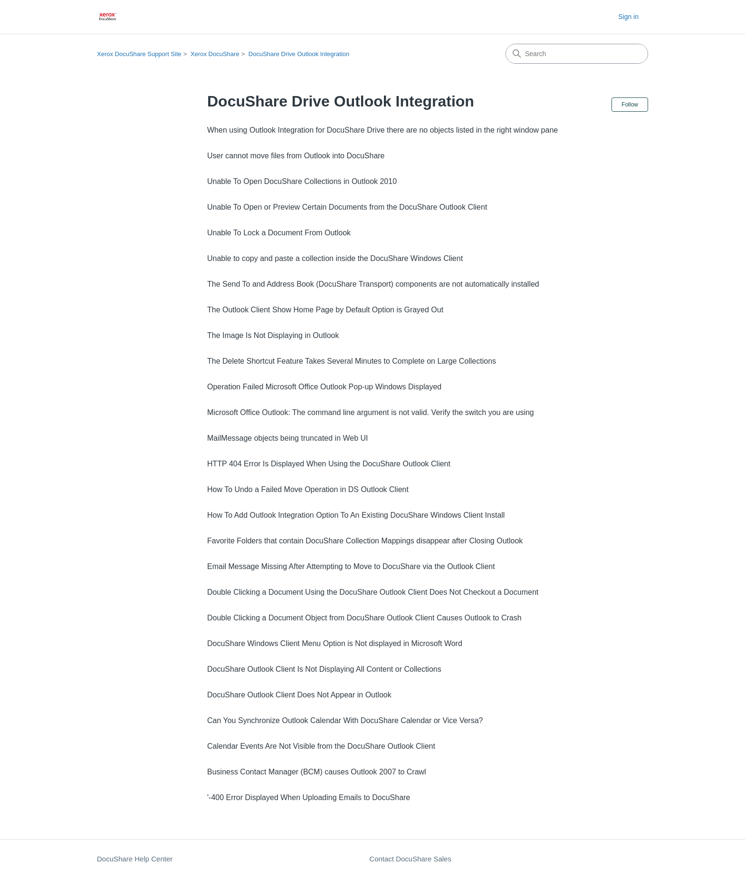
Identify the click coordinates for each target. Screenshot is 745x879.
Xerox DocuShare (215, 54)
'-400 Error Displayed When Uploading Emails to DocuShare (308, 797)
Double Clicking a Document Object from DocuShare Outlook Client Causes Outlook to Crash (364, 618)
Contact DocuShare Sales (410, 859)
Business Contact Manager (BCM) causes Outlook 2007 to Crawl (316, 772)
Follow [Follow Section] (629, 104)
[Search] (577, 53)
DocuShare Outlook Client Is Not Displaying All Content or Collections (324, 669)
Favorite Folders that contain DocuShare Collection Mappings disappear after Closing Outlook (365, 541)
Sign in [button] (628, 16)
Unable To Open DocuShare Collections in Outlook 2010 (302, 181)
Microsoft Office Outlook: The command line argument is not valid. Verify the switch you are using (370, 412)
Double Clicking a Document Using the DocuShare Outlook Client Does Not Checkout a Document (372, 592)
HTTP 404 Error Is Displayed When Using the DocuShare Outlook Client (328, 464)
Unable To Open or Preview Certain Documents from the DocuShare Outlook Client (347, 207)
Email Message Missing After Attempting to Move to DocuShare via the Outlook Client (351, 566)
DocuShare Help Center (134, 859)
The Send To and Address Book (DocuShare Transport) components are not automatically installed (373, 284)
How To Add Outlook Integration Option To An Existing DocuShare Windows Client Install (356, 515)
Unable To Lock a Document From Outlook (279, 233)
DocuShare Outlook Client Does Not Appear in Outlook (299, 695)
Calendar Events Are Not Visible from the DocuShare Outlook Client (321, 746)
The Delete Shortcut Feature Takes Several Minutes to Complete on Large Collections (351, 361)
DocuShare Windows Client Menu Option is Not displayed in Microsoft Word (334, 643)
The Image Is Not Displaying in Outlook (273, 335)
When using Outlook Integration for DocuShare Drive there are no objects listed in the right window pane (382, 130)
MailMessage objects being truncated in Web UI (287, 438)
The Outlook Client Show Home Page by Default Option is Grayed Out (325, 310)
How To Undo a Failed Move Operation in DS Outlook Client (308, 489)
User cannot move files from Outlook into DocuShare (296, 156)
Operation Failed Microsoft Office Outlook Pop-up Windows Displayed (324, 387)
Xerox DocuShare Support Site (139, 54)
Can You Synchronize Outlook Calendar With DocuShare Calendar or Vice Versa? (345, 720)
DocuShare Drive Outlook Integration (298, 54)
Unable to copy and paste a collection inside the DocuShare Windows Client (335, 258)
